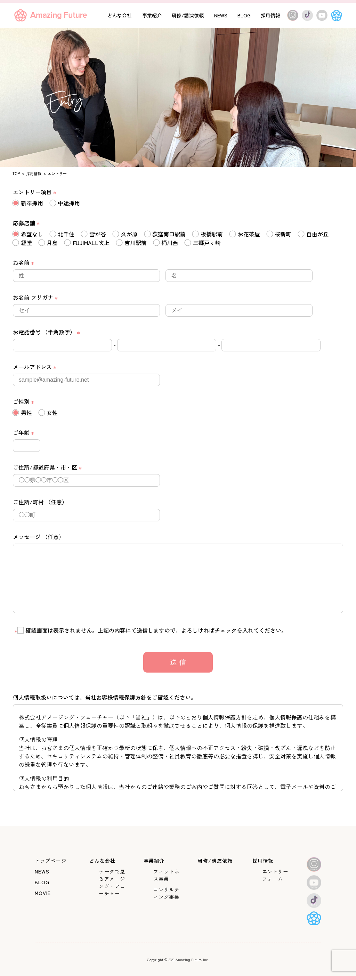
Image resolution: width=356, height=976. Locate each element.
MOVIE (43, 892)
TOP (16, 173)
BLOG (244, 15)
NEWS (220, 15)
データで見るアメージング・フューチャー (112, 882)
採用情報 (270, 15)
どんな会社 (119, 15)
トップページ (50, 860)
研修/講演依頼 (188, 15)
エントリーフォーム (275, 875)
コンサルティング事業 (166, 893)
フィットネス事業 (166, 875)
